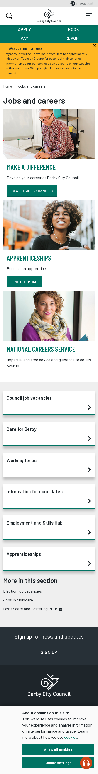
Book (73, 29)
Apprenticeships (49, 559)
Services (88, 15)
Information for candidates (49, 496)
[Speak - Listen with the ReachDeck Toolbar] (86, 763)
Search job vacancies (32, 191)
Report (74, 38)
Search (8, 15)
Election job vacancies (22, 591)
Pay (24, 38)
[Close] (94, 45)
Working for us (49, 465)
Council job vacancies (49, 403)
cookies (70, 737)
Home (7, 86)
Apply (24, 29)
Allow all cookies (58, 750)
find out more (24, 282)
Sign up (68, 652)
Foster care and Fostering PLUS (32, 608)
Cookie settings (58, 763)
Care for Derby (49, 434)
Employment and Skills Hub (49, 527)
